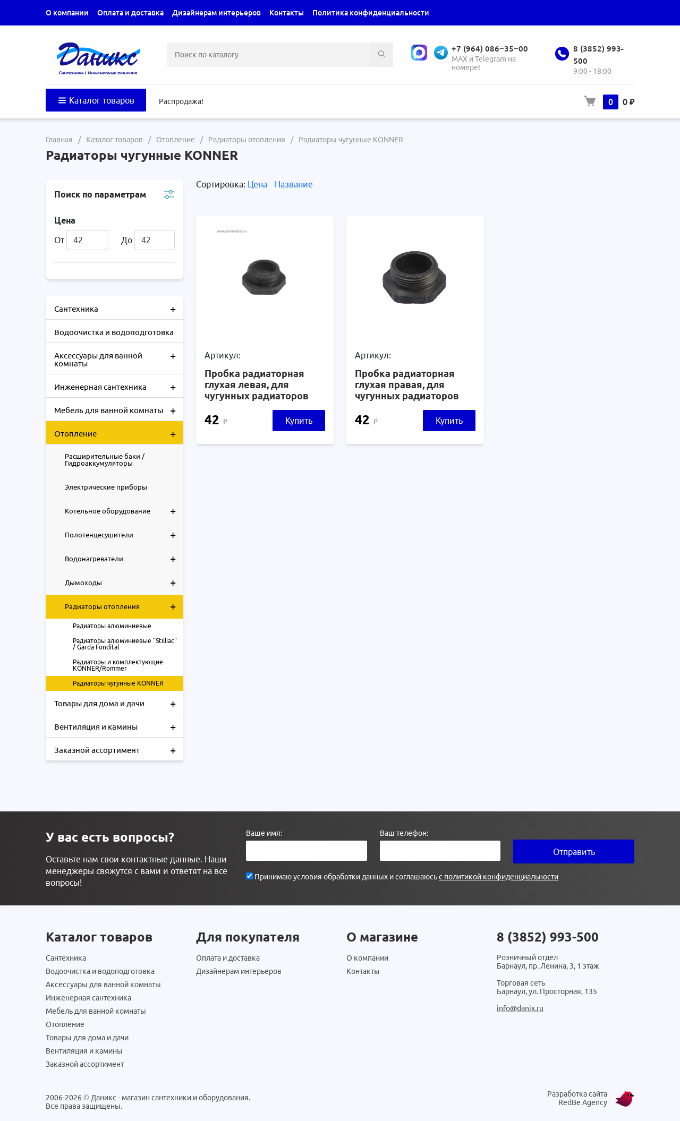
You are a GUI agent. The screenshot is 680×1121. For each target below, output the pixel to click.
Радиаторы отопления (124, 606)
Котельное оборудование (124, 511)
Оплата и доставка (130, 12)
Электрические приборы (106, 487)
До (148, 240)
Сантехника (118, 308)
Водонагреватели (124, 558)
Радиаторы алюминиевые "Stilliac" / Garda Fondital (125, 644)
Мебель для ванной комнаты (118, 409)
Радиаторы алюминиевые (112, 625)
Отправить (574, 852)
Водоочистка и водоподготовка (114, 332)
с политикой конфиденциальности (498, 876)
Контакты (286, 12)
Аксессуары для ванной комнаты (118, 355)
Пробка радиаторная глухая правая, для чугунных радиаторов (407, 384)
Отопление (118, 432)
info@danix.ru (520, 1008)
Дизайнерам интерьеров (216, 12)
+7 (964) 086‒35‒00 (490, 48)
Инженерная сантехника (118, 386)
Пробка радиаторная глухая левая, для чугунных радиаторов (257, 384)
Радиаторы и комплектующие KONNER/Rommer (118, 665)
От (81, 240)
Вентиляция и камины (118, 726)
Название (294, 184)
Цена (258, 184)
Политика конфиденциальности (370, 12)
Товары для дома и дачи (118, 702)
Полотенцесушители (124, 534)
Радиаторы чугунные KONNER (118, 683)
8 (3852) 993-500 (548, 937)
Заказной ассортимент (118, 749)
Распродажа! (181, 101)
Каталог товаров (95, 100)
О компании (67, 12)
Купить (298, 420)
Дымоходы (124, 582)
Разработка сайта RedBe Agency (577, 1098)
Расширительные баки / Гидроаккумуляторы (104, 459)
